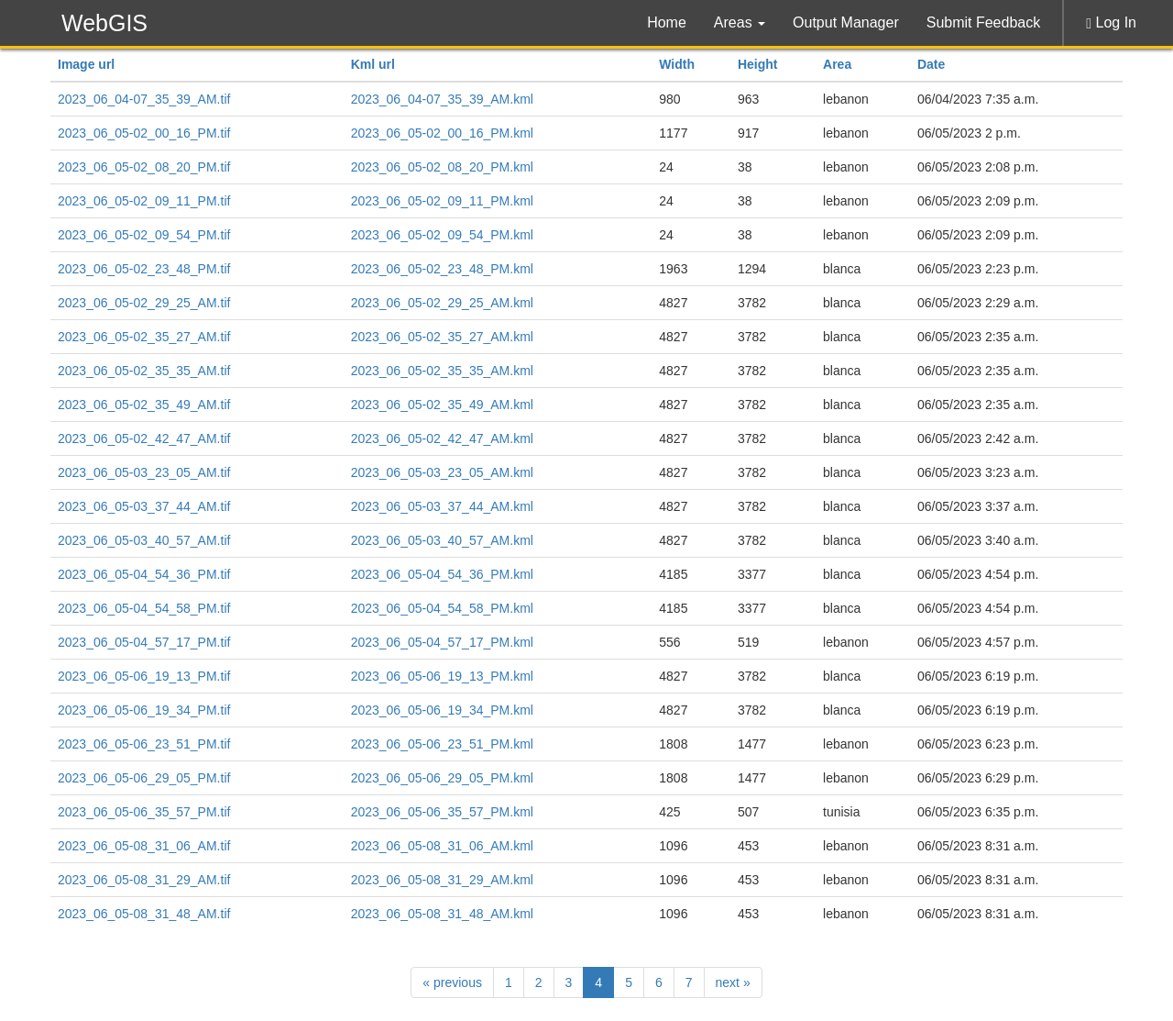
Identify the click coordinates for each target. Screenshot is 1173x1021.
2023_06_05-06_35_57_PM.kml (442, 812)
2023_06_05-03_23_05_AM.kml (442, 472)
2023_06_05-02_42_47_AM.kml (442, 438)
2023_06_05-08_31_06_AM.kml (442, 845)
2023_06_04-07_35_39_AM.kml (442, 99)
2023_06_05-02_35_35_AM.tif (144, 370)
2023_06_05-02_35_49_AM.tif (144, 404)
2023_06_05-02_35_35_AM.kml (442, 370)
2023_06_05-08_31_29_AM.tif (144, 879)
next (733, 982)
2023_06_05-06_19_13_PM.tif (144, 676)
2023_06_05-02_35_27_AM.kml (442, 336)
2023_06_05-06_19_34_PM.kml (442, 710)
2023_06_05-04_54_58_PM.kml (442, 608)
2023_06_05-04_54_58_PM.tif (144, 608)
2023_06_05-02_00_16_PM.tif (144, 133)
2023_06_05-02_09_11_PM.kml (442, 201)
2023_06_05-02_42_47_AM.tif (144, 438)
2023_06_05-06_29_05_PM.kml (442, 778)
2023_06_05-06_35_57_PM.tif (144, 812)
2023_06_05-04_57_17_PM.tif (144, 642)
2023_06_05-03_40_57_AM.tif (144, 540)
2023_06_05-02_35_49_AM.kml (442, 404)
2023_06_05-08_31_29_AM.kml (442, 879)
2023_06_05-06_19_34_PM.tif (144, 710)
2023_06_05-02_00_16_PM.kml (442, 133)
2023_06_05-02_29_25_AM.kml (442, 302)
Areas (739, 22)
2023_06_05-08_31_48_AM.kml (442, 913)
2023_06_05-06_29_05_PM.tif (144, 778)
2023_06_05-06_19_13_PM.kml (442, 676)
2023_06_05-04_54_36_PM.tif (144, 574)
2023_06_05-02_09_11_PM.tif (144, 201)
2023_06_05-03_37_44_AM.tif (144, 506)
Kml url (373, 64)
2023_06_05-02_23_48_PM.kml (442, 268)
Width (677, 64)
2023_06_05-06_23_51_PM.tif (144, 744)
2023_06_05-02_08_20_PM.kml (442, 167)
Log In (1111, 23)
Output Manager (846, 22)
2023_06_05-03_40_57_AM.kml (442, 540)
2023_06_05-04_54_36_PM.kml (442, 574)
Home (666, 22)
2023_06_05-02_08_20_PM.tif (144, 167)
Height (758, 64)
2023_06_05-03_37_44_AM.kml (442, 506)
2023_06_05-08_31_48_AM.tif (144, 913)
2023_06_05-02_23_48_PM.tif (144, 268)
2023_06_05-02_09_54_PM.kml (442, 235)
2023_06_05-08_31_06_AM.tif (144, 845)
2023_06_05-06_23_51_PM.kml (442, 744)
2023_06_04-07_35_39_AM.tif (144, 99)
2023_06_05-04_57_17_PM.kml (442, 642)
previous (452, 982)
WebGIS (104, 23)
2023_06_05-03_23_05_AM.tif (144, 472)
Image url (86, 64)
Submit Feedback (983, 22)
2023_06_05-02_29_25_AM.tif (144, 302)
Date (931, 64)
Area (837, 64)
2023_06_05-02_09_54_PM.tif (144, 235)
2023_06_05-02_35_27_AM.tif (144, 336)
